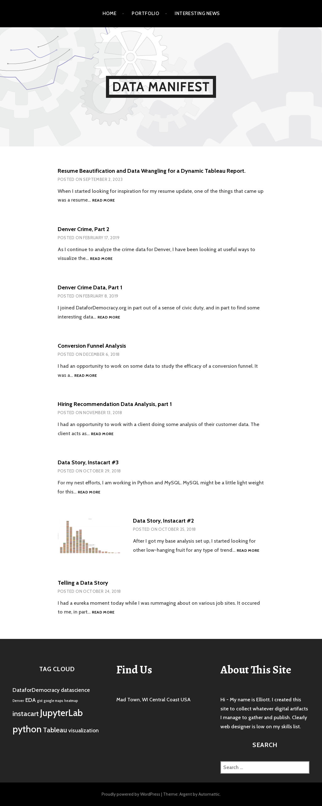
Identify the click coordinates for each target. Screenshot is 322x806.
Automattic (209, 794)
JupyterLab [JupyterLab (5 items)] (61, 712)
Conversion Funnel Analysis (92, 345)
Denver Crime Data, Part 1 (90, 287)
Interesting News (197, 13)
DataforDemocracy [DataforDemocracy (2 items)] (36, 690)
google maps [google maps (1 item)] (53, 701)
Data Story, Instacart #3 (88, 462)
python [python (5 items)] (27, 729)
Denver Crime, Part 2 (83, 229)
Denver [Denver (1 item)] (18, 701)
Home (110, 13)
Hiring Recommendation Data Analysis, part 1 (115, 404)
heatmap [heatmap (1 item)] (71, 701)
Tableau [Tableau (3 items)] (55, 729)
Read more (103, 200)
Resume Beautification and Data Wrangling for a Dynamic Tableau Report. (151, 170)
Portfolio (145, 13)
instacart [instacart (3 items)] (26, 713)
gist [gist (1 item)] (39, 701)
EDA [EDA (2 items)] (30, 700)
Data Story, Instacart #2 (163, 520)
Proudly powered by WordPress (131, 794)
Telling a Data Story (83, 582)
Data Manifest (161, 86)
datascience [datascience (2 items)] (75, 690)
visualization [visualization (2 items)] (83, 730)
